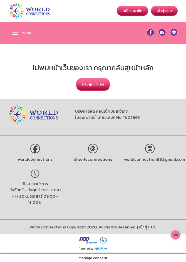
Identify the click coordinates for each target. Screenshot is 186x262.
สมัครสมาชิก (132, 10)
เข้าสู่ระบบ (164, 10)
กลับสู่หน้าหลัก (93, 84)
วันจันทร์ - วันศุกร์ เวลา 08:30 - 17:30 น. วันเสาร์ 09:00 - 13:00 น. (35, 196)
